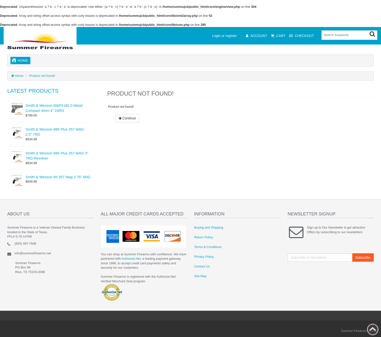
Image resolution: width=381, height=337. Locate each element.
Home (23, 60)
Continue (127, 118)
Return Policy (203, 237)
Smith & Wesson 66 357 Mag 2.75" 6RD (58, 177)
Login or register (224, 36)
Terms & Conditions (208, 247)
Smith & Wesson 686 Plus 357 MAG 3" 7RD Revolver (57, 155)
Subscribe (363, 257)
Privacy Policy (204, 256)
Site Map (200, 276)
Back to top (373, 329)
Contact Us (202, 266)
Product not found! (42, 76)
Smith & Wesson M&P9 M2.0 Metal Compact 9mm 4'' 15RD (54, 108)
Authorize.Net (131, 258)
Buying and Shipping (208, 227)
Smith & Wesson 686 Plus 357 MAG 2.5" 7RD (55, 131)
